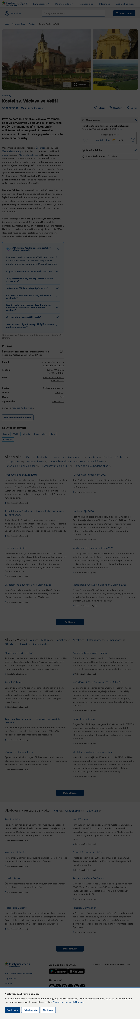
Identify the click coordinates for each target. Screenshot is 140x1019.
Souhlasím (12, 1010)
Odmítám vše (30, 1010)
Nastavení (48, 1010)
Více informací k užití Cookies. (68, 1002)
